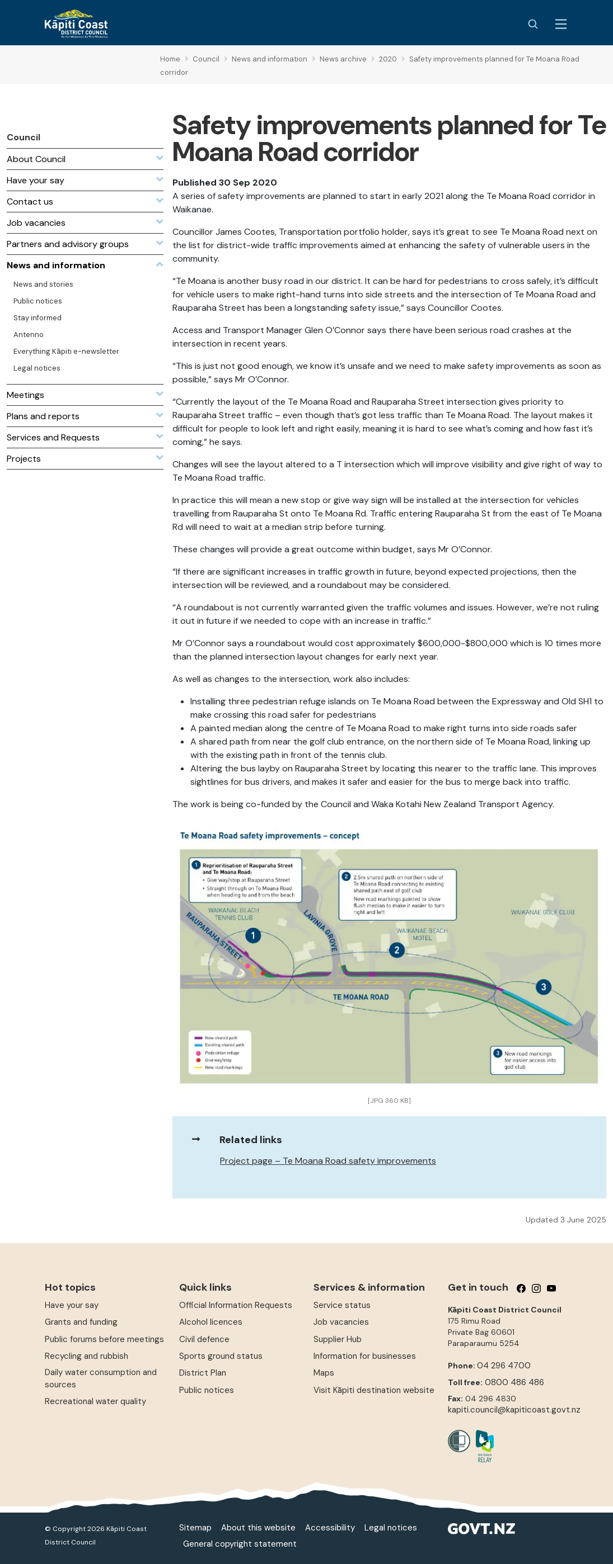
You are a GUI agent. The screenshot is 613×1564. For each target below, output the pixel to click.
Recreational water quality (95, 1401)
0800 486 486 (514, 1382)
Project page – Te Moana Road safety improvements (328, 1161)
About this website (258, 1527)
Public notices (206, 1390)
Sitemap (195, 1527)
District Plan (202, 1372)
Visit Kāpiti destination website (373, 1390)
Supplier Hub (337, 1339)
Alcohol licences (210, 1322)
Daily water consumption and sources (101, 1378)
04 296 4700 (504, 1365)
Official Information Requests (235, 1305)
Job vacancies (341, 1322)
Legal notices (390, 1527)
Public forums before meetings (104, 1339)
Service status (342, 1305)
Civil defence (204, 1339)
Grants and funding (81, 1322)
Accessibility (330, 1527)
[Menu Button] (561, 24)
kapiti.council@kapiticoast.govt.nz (514, 1409)
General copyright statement (240, 1543)
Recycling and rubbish (86, 1356)
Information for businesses (364, 1356)
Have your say (72, 1305)
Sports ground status (221, 1356)
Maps (323, 1372)
